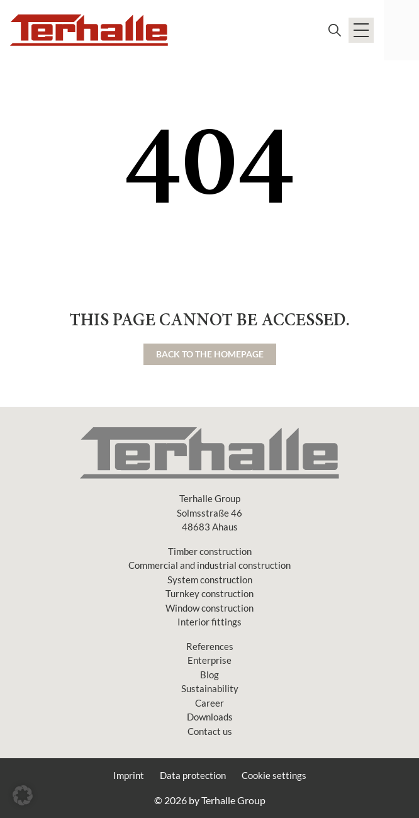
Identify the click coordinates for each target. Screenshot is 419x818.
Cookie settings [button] (274, 775)
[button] (22, 795)
